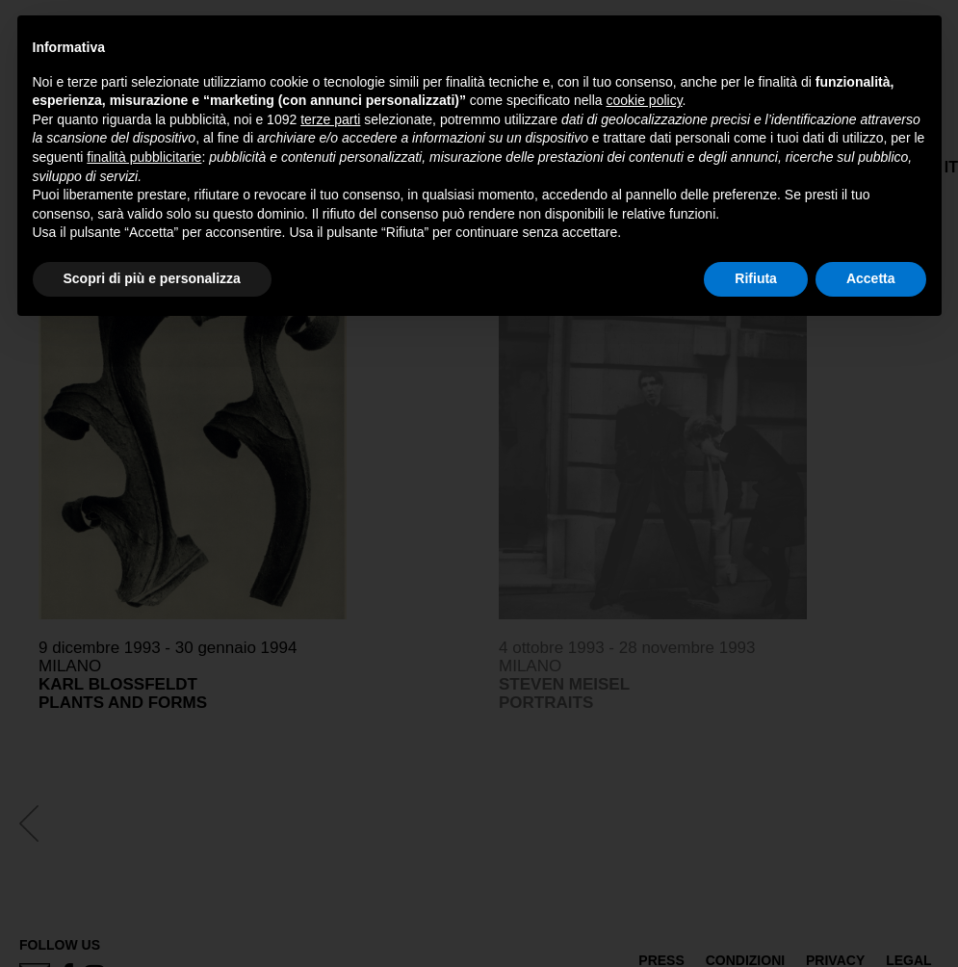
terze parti (330, 119)
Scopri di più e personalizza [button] (152, 278)
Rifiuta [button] (756, 278)
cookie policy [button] (644, 100)
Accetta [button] (870, 278)
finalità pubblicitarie (144, 157)
